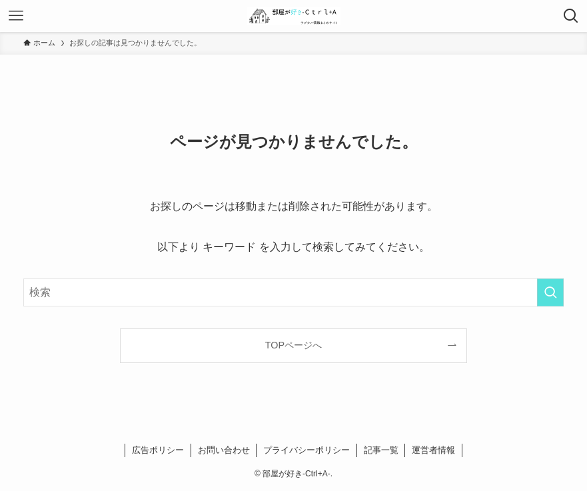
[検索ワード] (293, 292)
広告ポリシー (158, 450)
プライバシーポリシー (306, 450)
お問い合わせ (224, 450)
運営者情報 (433, 450)
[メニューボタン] (16, 16)
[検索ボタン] (571, 16)
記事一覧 (381, 450)
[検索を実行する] (550, 292)
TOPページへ (293, 345)
